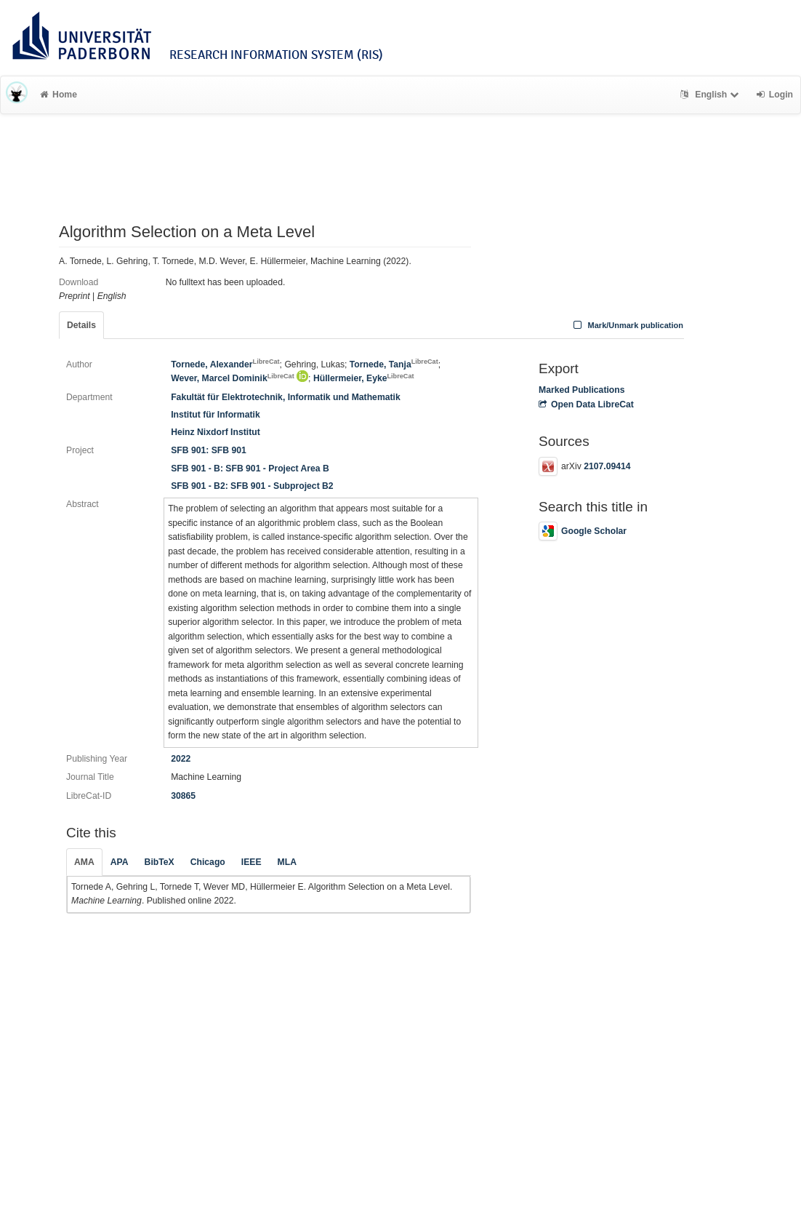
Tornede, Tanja (394, 364)
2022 (180, 759)
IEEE (251, 862)
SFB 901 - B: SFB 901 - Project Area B (250, 468)
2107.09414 (607, 466)
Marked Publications (582, 390)
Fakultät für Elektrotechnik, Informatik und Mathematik (285, 397)
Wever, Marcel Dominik (232, 378)
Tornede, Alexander (225, 364)
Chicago (207, 862)
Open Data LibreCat (586, 404)
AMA (84, 862)
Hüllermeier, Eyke (363, 378)
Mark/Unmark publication (627, 325)
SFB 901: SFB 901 (208, 450)
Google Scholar (583, 531)
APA (119, 862)
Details (81, 325)
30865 (183, 796)
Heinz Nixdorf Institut (215, 432)
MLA (287, 862)
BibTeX (159, 862)
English (711, 94)
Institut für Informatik (215, 415)
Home (58, 94)
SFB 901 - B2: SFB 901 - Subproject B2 (252, 486)
